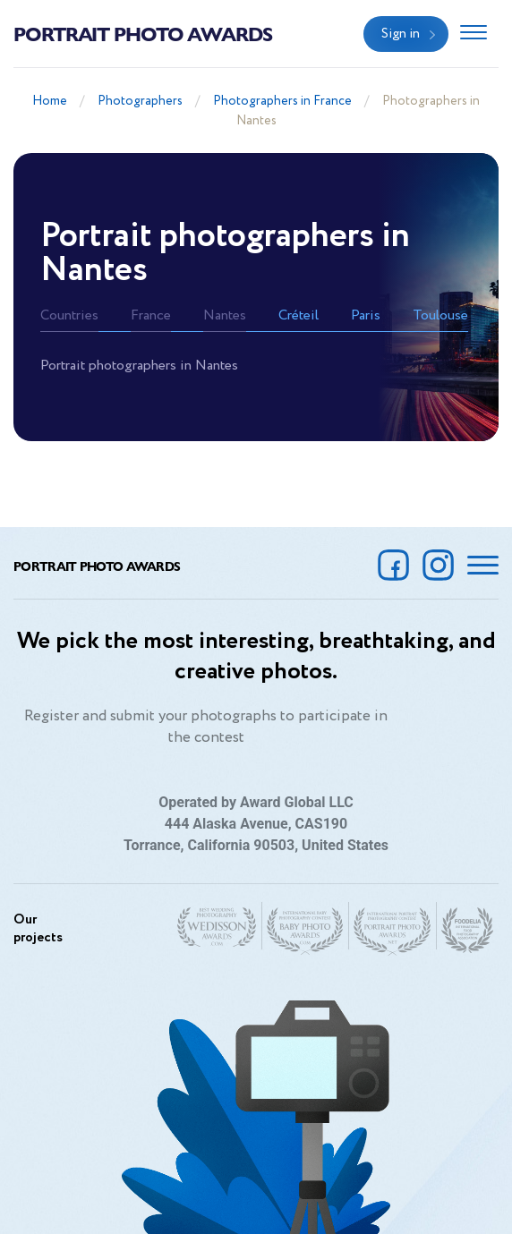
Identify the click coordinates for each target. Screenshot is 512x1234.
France (151, 315)
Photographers (140, 101)
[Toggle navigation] (473, 34)
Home (49, 101)
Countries (69, 315)
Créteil (298, 315)
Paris (365, 315)
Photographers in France (282, 101)
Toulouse (440, 315)
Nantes (224, 315)
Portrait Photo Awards (142, 33)
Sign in (400, 34)
